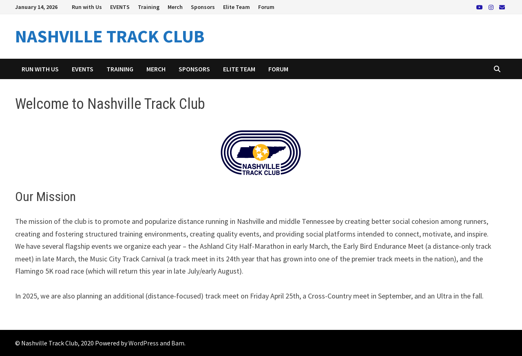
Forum (266, 7)
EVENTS (120, 7)
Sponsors (203, 7)
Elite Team (236, 7)
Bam (177, 343)
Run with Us (87, 7)
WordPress (143, 343)
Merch (175, 7)
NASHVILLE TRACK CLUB (109, 36)
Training (148, 7)
